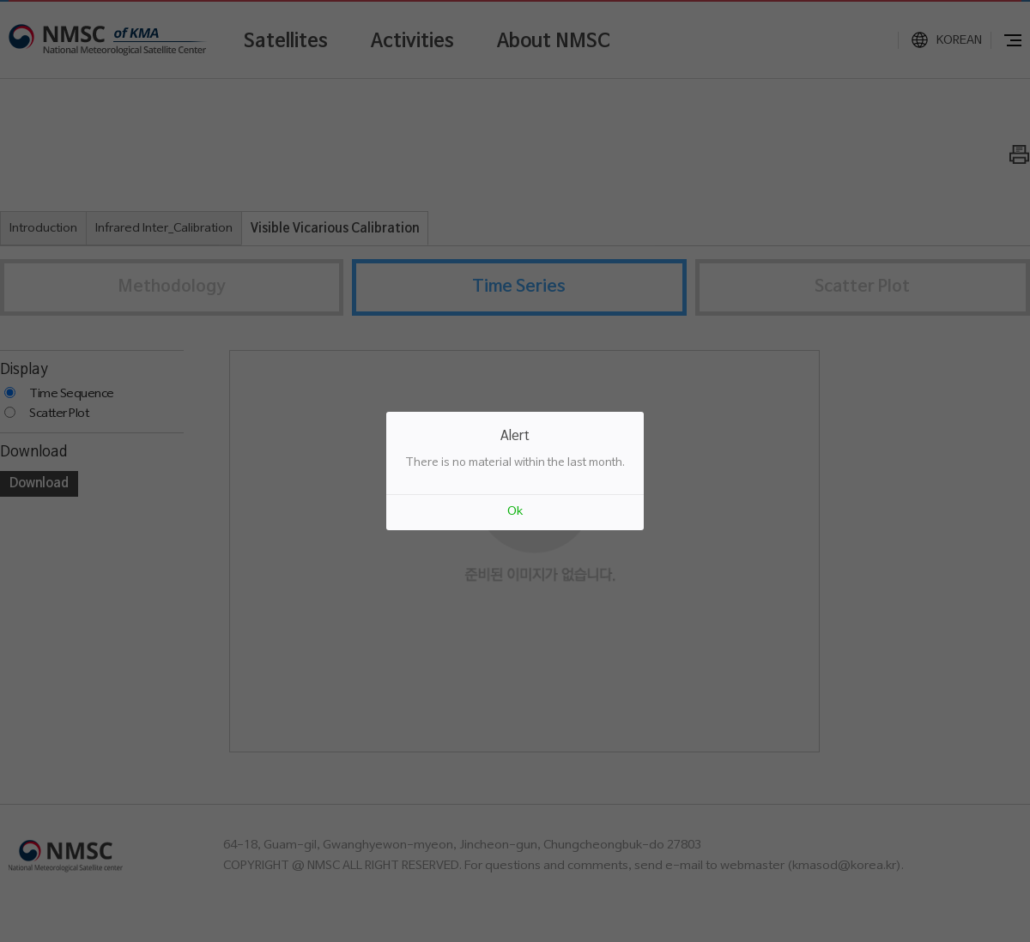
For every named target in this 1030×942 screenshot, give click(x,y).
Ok (515, 511)
